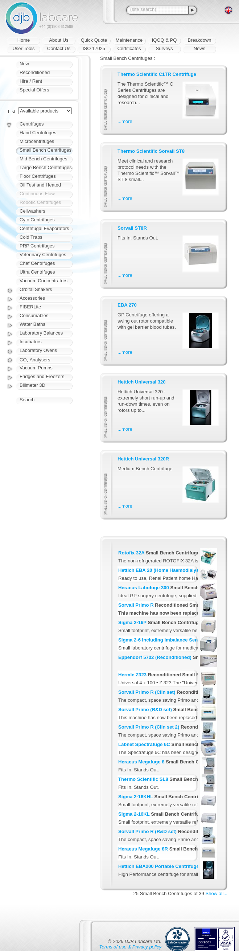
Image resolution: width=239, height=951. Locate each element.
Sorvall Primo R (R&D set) (147, 831)
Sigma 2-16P (132, 622)
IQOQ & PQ (164, 40)
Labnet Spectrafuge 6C (144, 744)
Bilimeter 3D (32, 385)
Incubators (31, 341)
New (24, 63)
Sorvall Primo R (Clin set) (146, 692)
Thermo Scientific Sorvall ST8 (151, 151)
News (200, 48)
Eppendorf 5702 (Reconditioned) (154, 657)
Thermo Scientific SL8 (143, 779)
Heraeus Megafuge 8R (143, 849)
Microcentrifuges (37, 141)
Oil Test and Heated (40, 185)
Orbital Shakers (36, 289)
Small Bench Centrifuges (45, 150)
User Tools (23, 48)
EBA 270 (127, 305)
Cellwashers (32, 211)
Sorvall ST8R (132, 228)
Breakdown (199, 40)
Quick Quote (94, 40)
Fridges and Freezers (42, 376)
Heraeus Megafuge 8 (141, 762)
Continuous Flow (37, 193)
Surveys (164, 48)
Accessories (32, 298)
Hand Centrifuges (38, 132)
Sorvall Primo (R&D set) (145, 709)
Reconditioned (35, 72)
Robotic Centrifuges (40, 202)
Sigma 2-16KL (133, 814)
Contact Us (58, 48)
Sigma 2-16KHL (135, 796)
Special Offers (34, 90)
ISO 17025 (94, 48)
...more (125, 121)
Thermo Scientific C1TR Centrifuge (157, 74)
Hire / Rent (31, 81)
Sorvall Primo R (136, 605)
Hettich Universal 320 (142, 382)
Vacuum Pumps (36, 367)
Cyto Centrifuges (37, 219)
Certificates (129, 48)
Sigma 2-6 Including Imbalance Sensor (161, 640)
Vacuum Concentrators (43, 280)
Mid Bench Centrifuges (43, 158)
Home (23, 40)
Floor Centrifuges (38, 176)
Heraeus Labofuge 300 (143, 587)
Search (27, 399)
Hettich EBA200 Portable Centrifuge (158, 866)
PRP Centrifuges (37, 246)
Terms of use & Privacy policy (130, 947)
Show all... (216, 893)
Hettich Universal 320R (143, 459)
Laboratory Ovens (38, 350)
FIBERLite (30, 307)
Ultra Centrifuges (37, 272)
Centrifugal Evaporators (44, 228)
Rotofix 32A (131, 553)
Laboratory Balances (41, 333)
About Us (58, 40)
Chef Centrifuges (37, 263)
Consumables (34, 315)
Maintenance (129, 40)
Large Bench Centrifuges (46, 167)
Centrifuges (32, 124)
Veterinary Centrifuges (43, 254)
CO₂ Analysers (35, 359)
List (11, 111)
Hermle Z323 (132, 674)
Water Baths (32, 324)
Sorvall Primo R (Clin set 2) (148, 727)
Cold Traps (31, 237)
